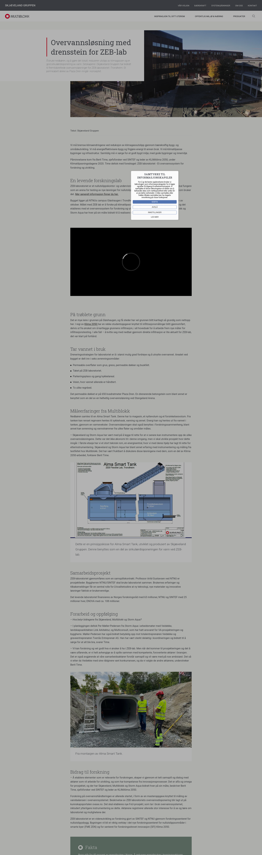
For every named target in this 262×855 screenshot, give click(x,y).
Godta (155, 202)
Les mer (154, 217)
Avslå (155, 207)
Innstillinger (154, 212)
